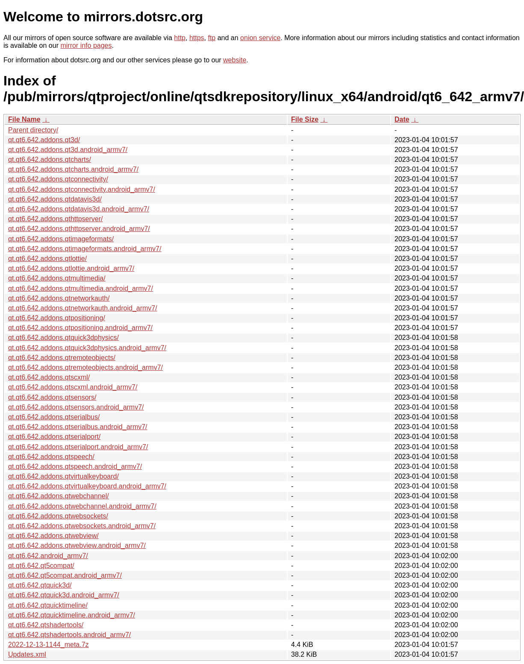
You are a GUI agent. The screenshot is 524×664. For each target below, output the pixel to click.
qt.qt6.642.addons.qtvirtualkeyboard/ (63, 476)
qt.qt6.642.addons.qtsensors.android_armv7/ (76, 407)
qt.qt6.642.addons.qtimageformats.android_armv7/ (84, 248)
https (196, 37)
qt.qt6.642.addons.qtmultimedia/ (57, 278)
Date (401, 119)
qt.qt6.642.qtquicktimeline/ (48, 605)
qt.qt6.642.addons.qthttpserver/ (55, 218)
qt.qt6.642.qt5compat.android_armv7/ (65, 575)
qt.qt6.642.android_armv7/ (48, 555)
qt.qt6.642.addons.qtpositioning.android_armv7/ (80, 327)
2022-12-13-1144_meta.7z (48, 644)
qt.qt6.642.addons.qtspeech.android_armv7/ (75, 466)
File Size (304, 119)
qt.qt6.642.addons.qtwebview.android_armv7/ (77, 545)
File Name (24, 119)
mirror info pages (86, 45)
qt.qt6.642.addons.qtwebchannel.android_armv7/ (82, 506)
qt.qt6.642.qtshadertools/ (45, 625)
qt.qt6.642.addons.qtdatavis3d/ (55, 199)
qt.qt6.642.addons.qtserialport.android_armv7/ (78, 446)
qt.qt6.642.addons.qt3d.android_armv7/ (67, 149)
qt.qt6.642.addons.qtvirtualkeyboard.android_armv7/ (87, 486)
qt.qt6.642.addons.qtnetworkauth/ (59, 298)
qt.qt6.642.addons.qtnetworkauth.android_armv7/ (82, 308)
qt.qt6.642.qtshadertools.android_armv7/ (69, 634)
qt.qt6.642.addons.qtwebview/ (53, 535)
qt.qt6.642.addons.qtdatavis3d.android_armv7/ (78, 209)
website (234, 60)
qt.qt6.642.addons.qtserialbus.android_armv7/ (77, 426)
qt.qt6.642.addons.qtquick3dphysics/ (63, 337)
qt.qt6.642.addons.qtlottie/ (47, 258)
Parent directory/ (33, 130)
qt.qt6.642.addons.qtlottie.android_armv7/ (71, 268)
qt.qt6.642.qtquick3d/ (40, 585)
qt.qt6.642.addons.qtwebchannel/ (58, 496)
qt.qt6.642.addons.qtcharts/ (49, 159)
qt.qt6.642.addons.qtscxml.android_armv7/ (72, 387)
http (179, 37)
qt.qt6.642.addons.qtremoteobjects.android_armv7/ (85, 367)
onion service (260, 37)
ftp (211, 37)
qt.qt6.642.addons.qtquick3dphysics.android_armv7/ (87, 347)
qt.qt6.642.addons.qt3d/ (44, 139)
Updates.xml (27, 654)
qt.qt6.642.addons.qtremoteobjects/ (61, 357)
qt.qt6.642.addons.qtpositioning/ (56, 318)
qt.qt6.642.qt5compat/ (41, 565)
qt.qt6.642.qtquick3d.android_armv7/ (63, 595)
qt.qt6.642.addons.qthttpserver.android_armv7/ (79, 228)
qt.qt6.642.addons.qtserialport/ (54, 436)
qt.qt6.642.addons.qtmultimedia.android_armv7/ (80, 288)
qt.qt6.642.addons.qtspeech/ (51, 456)
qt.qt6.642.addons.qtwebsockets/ (58, 516)
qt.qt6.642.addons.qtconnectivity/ (58, 179)
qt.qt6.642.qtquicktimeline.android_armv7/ (71, 615)
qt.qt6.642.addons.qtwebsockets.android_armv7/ (82, 525)
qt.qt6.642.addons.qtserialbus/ (54, 417)
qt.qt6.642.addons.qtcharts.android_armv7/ (73, 169)
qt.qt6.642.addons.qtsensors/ (52, 397)
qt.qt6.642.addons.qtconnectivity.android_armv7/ (81, 189)
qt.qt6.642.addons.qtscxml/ (49, 377)
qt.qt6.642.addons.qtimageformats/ (61, 239)
